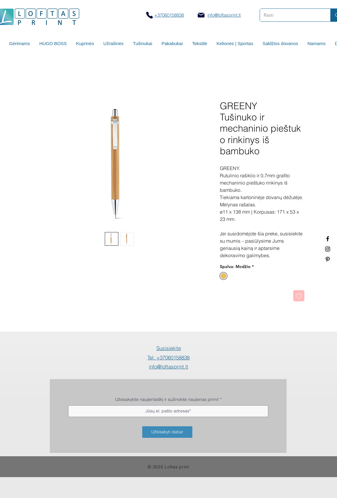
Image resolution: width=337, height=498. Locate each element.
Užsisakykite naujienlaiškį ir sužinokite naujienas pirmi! (167, 399)
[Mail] (201, 15)
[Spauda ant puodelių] (327, 249)
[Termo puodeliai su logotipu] (327, 238)
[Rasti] (291, 15)
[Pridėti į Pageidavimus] (298, 295)
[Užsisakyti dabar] (167, 432)
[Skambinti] (149, 15)
